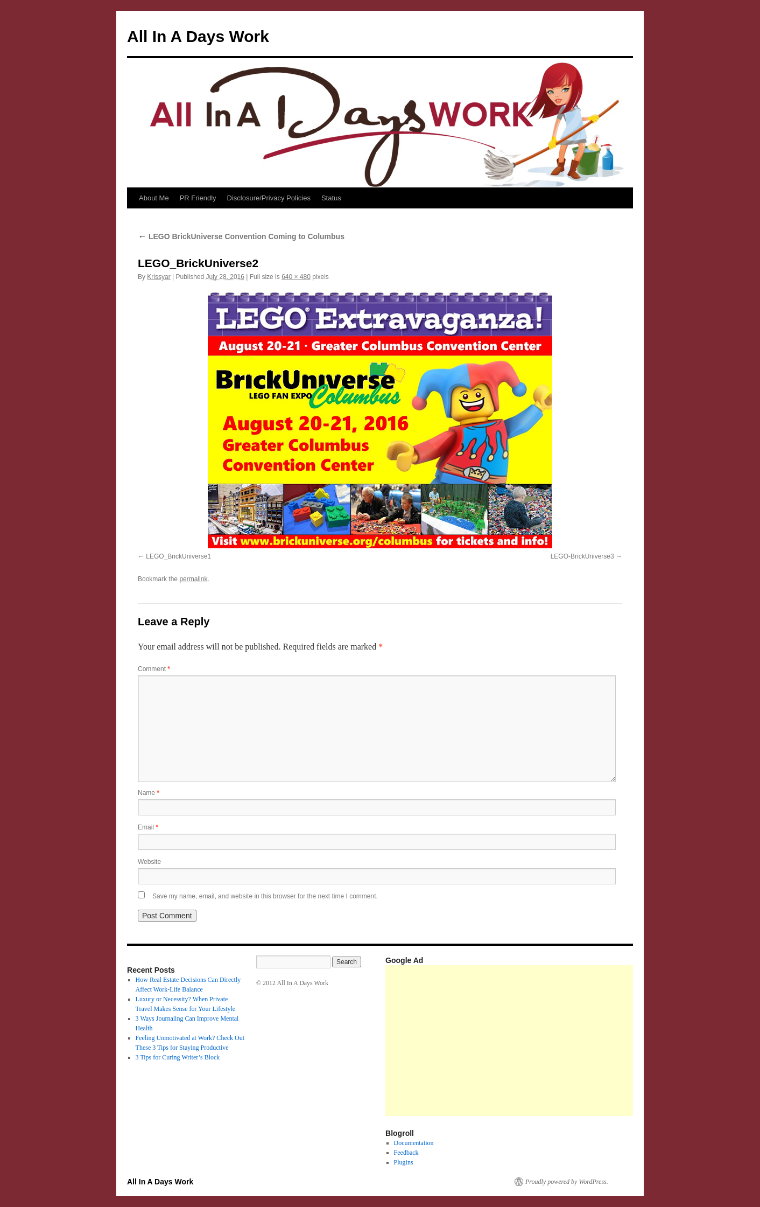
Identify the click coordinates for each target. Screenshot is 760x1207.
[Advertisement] (572, 1040)
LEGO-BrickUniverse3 (582, 556)
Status (331, 198)
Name (148, 793)
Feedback (406, 1152)
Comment (154, 669)
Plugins (403, 1162)
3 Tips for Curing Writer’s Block (178, 1057)
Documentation (414, 1143)
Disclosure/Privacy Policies (269, 198)
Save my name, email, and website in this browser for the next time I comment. (265, 896)
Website (149, 862)
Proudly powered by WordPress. (566, 1181)
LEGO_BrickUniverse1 (178, 556)
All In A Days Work (198, 36)
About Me (154, 198)
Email (148, 827)
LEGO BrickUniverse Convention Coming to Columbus (241, 236)
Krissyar (158, 277)
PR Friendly (198, 198)
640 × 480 (296, 277)
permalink (193, 579)
